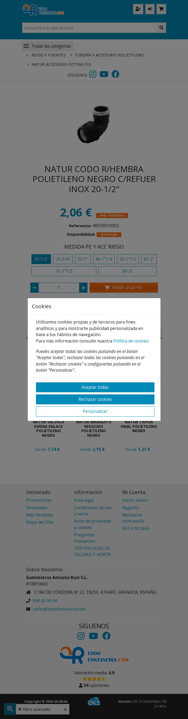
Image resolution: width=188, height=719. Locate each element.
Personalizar (95, 411)
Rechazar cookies (95, 399)
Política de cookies (131, 341)
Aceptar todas (95, 387)
